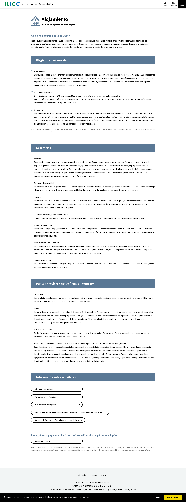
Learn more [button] (83, 497)
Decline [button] (158, 497)
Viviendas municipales (44, 389)
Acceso (94, 475)
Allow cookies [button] (173, 497)
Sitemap (104, 475)
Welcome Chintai (42, 441)
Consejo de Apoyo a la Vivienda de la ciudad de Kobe (57, 420)
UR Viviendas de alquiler (45, 404)
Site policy (82, 475)
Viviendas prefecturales (45, 397)
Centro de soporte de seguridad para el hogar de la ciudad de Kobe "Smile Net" (69, 412)
